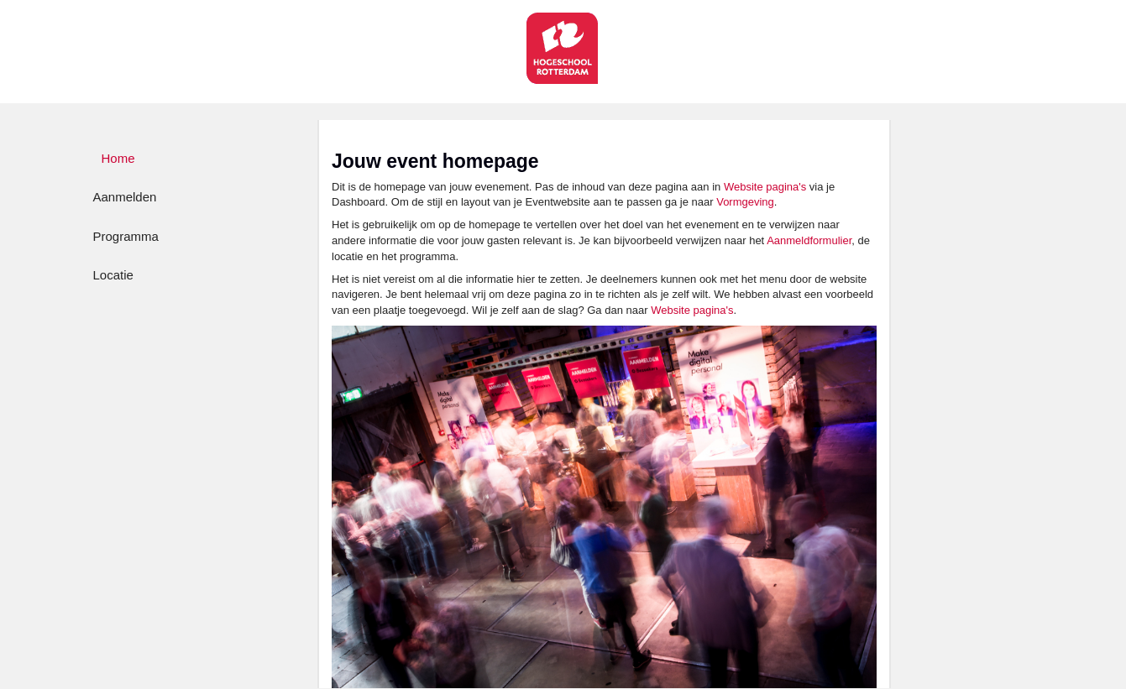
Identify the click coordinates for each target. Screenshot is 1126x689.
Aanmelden (125, 197)
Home (118, 158)
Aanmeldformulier (809, 240)
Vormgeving (745, 202)
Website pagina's (765, 186)
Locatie (113, 275)
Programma (126, 236)
